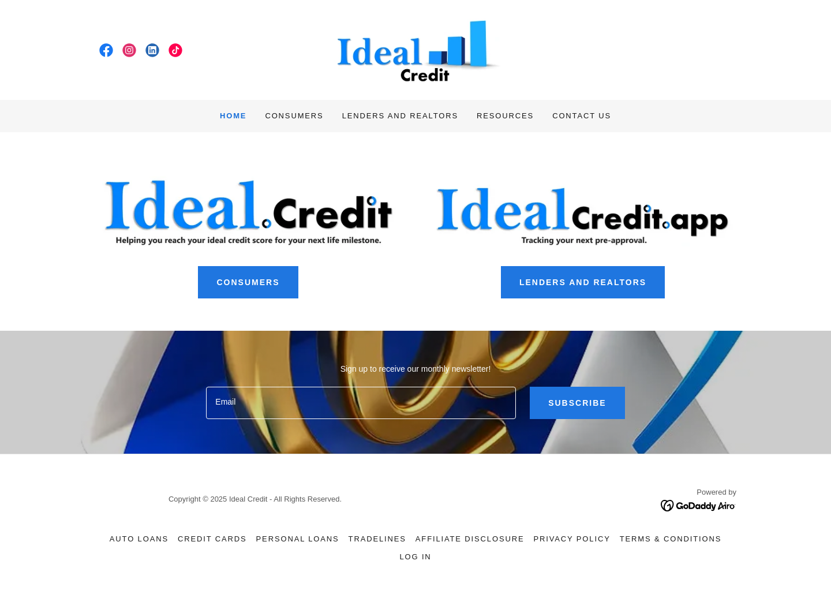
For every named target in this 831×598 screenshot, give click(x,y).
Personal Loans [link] (297, 539)
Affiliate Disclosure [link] (470, 539)
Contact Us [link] (581, 115)
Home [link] (233, 115)
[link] (106, 50)
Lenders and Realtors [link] (400, 115)
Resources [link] (505, 115)
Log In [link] (415, 556)
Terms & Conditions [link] (670, 539)
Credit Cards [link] (212, 539)
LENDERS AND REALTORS (582, 282)
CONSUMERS (247, 282)
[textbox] (361, 403)
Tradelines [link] (377, 539)
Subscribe (577, 403)
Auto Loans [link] (139, 539)
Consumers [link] (294, 115)
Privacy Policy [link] (571, 539)
